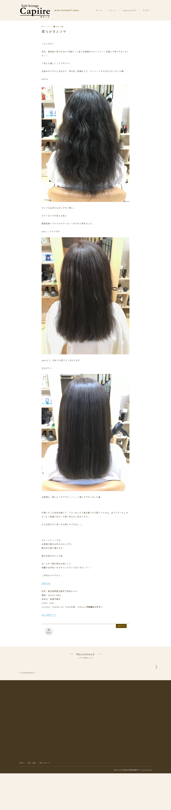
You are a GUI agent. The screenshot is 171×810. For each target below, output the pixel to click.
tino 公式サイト (49, 614)
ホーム (99, 10)
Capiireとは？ (130, 10)
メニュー (112, 10)
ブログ (146, 10)
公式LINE (46, 583)
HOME (21, 798)
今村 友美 (59, 26)
